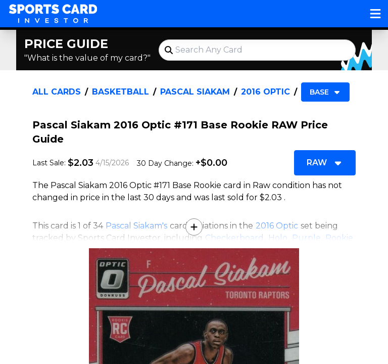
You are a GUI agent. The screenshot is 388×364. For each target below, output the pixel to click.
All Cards (56, 92)
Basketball (120, 92)
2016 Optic (265, 92)
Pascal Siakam (195, 92)
